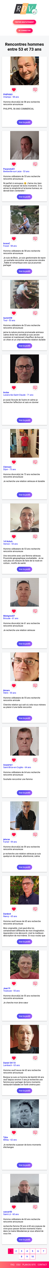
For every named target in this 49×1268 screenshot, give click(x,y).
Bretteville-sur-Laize (12, 171)
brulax (6, 392)
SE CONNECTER (24, 31)
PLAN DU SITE (29, 1264)
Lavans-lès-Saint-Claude (14, 395)
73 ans (13, 469)
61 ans (15, 618)
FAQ (12, 1264)
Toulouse (7, 991)
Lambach (7, 1065)
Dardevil (7, 914)
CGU (18, 1264)
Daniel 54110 (9, 1063)
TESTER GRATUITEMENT (24, 22)
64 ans (28, 767)
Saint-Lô (7, 1214)
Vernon (6, 544)
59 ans (14, 842)
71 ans (30, 395)
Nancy (6, 916)
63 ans (17, 1065)
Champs (7, 97)
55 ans (13, 693)
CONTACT (42, 1264)
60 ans (16, 1214)
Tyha (5, 1137)
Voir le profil (24, 122)
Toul (5, 320)
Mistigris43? (9, 616)
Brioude (6, 618)
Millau (6, 1140)
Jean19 (6, 988)
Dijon (5, 469)
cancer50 (7, 1212)
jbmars (6, 690)
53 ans (26, 171)
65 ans (14, 916)
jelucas (6, 839)
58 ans (16, 97)
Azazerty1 (8, 765)
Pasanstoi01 (9, 169)
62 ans (14, 1140)
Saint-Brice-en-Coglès (13, 767)
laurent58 (7, 318)
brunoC (6, 243)
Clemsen (7, 467)
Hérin (5, 693)
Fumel (6, 842)
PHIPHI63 (7, 94)
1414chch (8, 541)
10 (32, 1256)
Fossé (6, 246)
